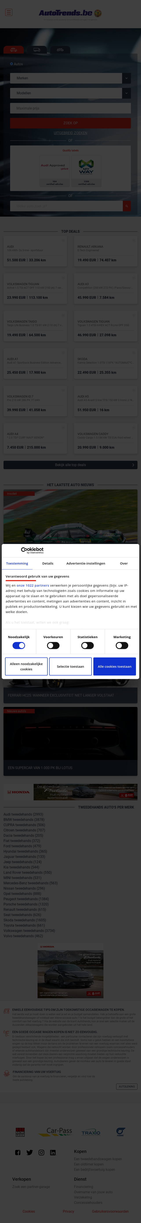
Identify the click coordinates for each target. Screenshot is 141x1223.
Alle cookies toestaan (115, 666)
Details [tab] (47, 563)
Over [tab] (124, 563)
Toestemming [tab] (17, 563)
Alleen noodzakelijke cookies (26, 666)
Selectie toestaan (70, 666)
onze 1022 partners (33, 585)
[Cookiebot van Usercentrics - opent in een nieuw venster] (24, 550)
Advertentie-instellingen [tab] (86, 563)
